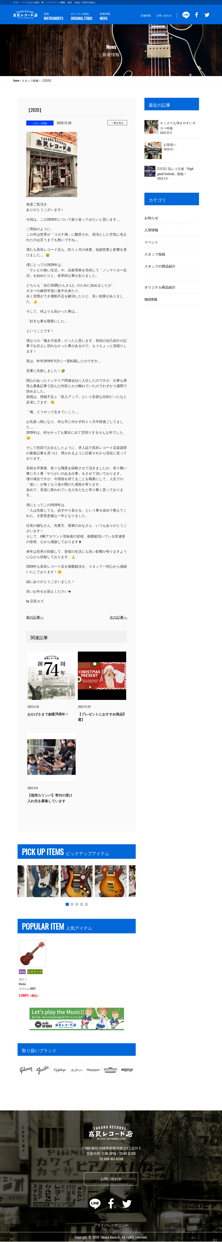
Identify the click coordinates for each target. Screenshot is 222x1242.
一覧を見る (117, 122)
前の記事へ (35, 617)
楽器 (53, 16)
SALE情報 (150, 299)
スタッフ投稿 (154, 254)
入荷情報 (151, 229)
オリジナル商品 (80, 16)
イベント (151, 241)
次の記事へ (118, 617)
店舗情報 (145, 15)
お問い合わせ (164, 15)
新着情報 (103, 16)
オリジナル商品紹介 (160, 287)
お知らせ (151, 217)
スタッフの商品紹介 (160, 266)
